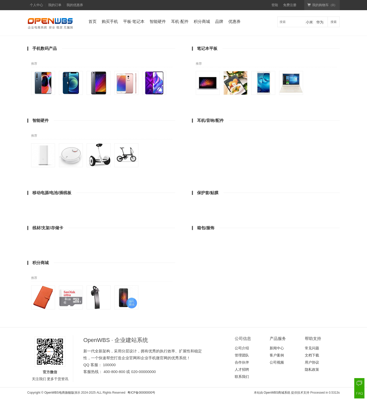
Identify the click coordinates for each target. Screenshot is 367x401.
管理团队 (242, 355)
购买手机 (110, 21)
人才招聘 (242, 369)
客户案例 (277, 355)
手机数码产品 (44, 48)
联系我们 (242, 377)
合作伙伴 (242, 362)
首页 (92, 21)
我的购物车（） (322, 5)
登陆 (274, 5)
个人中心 (36, 5)
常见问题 (312, 348)
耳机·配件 (179, 21)
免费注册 (289, 5)
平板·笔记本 (134, 21)
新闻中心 (277, 348)
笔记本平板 (207, 48)
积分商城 (202, 21)
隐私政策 (312, 369)
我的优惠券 (75, 5)
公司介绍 (242, 348)
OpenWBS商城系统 (277, 392)
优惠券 (234, 21)
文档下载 (312, 355)
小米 (309, 22)
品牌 (219, 21)
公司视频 (277, 362)
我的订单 (54, 5)
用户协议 (312, 362)
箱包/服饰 (205, 228)
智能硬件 (158, 21)
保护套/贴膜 (207, 193)
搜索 (334, 22)
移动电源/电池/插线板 (51, 193)
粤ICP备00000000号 (141, 392)
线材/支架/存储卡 (47, 228)
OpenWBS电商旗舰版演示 (62, 392)
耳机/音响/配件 (210, 120)
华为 (319, 22)
